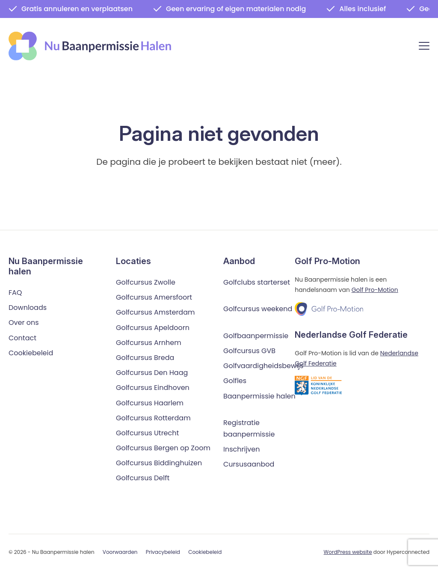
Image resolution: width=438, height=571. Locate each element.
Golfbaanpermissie (255, 336)
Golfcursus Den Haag (152, 373)
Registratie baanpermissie (249, 428)
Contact (22, 338)
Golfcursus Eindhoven (152, 388)
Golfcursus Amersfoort (154, 298)
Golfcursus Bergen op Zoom (163, 448)
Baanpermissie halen (259, 396)
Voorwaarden (120, 552)
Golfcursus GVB (249, 351)
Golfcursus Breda (145, 358)
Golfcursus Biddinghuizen (159, 463)
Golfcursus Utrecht (147, 433)
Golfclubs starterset (256, 282)
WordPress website (348, 552)
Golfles (234, 381)
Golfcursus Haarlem (149, 403)
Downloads (28, 308)
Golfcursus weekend (257, 309)
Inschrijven (241, 450)
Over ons (24, 323)
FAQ (15, 292)
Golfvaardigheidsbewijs (263, 366)
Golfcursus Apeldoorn (152, 328)
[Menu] (424, 47)
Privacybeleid (163, 552)
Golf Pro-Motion (375, 290)
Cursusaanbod (248, 465)
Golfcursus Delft (142, 478)
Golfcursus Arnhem (148, 343)
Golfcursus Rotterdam (153, 418)
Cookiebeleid (31, 353)
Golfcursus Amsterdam (155, 313)
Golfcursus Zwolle (145, 282)
